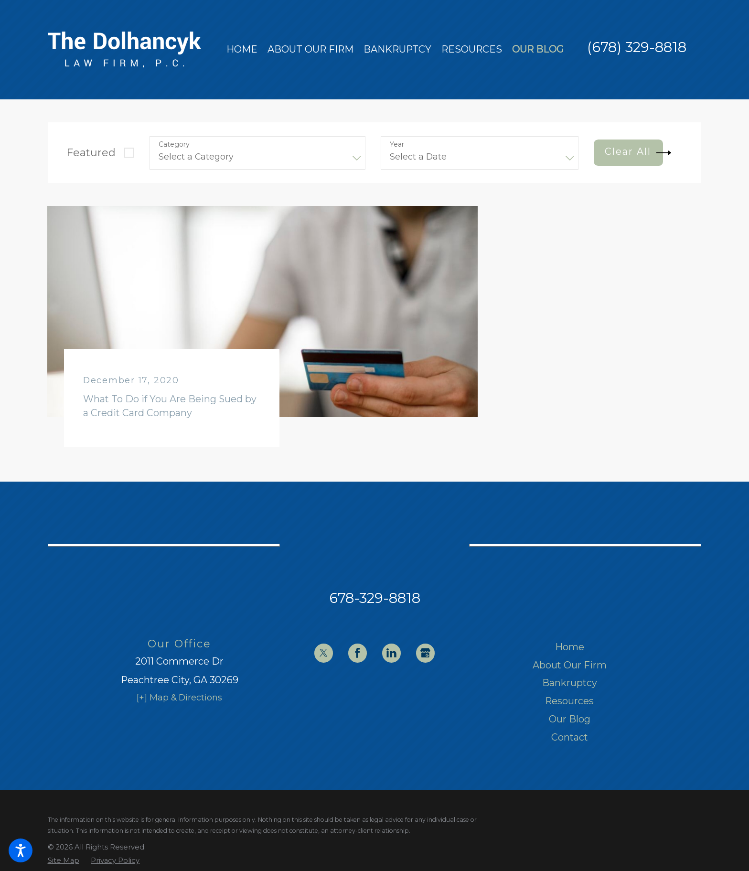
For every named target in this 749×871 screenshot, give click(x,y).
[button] (20, 850)
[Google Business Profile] (425, 653)
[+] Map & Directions (179, 697)
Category (174, 144)
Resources (569, 701)
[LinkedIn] (391, 653)
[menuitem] (241, 49)
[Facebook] (357, 653)
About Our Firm (570, 665)
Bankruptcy (569, 682)
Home (569, 647)
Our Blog (569, 719)
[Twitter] (323, 653)
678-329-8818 (374, 597)
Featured (91, 152)
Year (397, 144)
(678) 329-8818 (636, 47)
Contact (569, 737)
